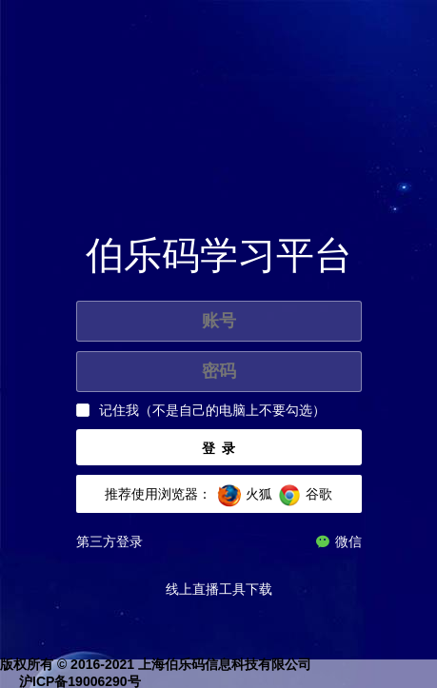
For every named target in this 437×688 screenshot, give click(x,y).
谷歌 (319, 493)
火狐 (259, 493)
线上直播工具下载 (219, 589)
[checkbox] (201, 411)
